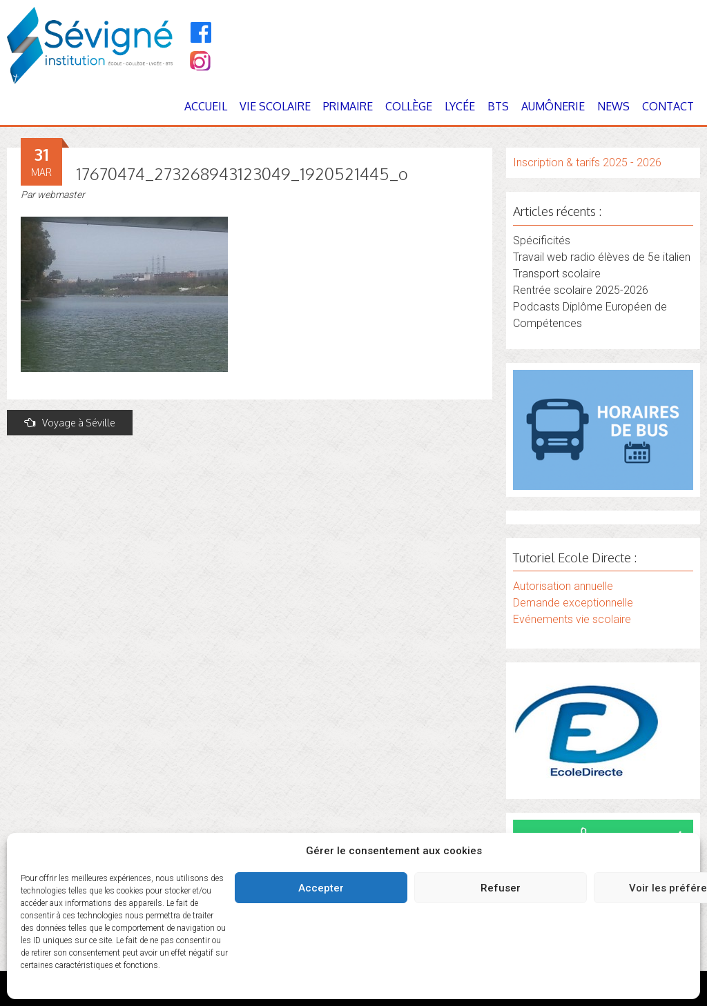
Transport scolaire (557, 273)
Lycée (460, 106)
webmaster (61, 194)
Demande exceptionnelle (573, 602)
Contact (668, 106)
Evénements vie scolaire (572, 619)
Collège (408, 106)
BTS (498, 106)
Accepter (321, 888)
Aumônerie (553, 106)
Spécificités (541, 240)
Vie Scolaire (275, 106)
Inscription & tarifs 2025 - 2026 (587, 162)
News (613, 106)
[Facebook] (201, 32)
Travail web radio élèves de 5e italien (601, 257)
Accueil (205, 106)
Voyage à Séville (69, 422)
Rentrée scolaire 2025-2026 (580, 290)
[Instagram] (199, 62)
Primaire (348, 106)
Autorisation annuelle (563, 586)
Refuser (501, 888)
